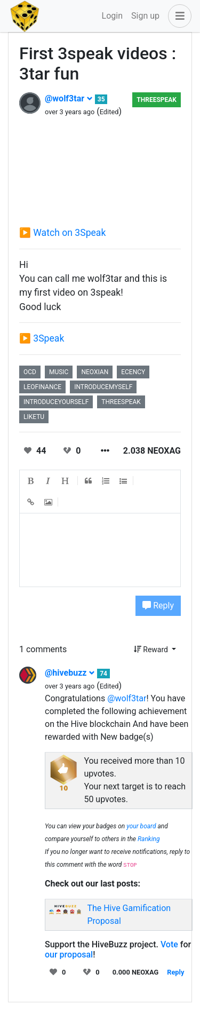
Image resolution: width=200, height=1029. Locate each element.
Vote (169, 944)
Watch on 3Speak (69, 232)
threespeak (121, 402)
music (58, 372)
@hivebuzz (70, 673)
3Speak (48, 338)
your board (141, 826)
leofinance (42, 387)
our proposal (69, 954)
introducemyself (103, 387)
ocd (29, 372)
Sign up (145, 16)
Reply (158, 605)
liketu (33, 417)
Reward (152, 649)
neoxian (94, 372)
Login (112, 16)
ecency (133, 372)
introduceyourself (56, 402)
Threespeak (157, 100)
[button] (177, 16)
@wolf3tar (69, 98)
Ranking (149, 839)
